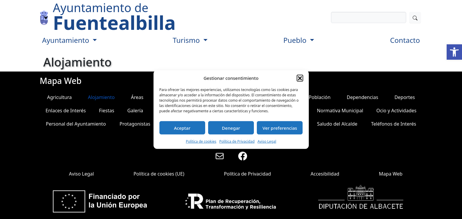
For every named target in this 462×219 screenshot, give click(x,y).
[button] (454, 52)
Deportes (404, 97)
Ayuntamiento (66, 40)
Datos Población (313, 97)
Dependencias (362, 97)
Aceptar (182, 128)
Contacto (405, 40)
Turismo (187, 40)
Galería (135, 110)
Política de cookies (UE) (158, 174)
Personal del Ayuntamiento (76, 124)
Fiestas (106, 110)
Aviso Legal (266, 141)
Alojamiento (101, 97)
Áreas (137, 97)
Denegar (231, 128)
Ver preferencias (279, 128)
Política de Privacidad (237, 141)
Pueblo (295, 40)
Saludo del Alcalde (337, 124)
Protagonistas (135, 124)
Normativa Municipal (340, 110)
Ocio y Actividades (396, 110)
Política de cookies (201, 141)
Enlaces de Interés (65, 110)
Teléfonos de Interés (393, 124)
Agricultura (59, 97)
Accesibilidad (325, 174)
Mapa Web (390, 174)
